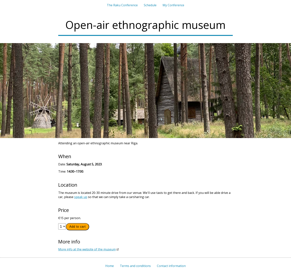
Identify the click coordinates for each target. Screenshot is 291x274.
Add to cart (77, 226)
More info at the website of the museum (87, 249)
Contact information (171, 266)
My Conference (173, 5)
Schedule (150, 5)
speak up (80, 197)
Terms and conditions (135, 266)
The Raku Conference (122, 5)
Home (109, 266)
